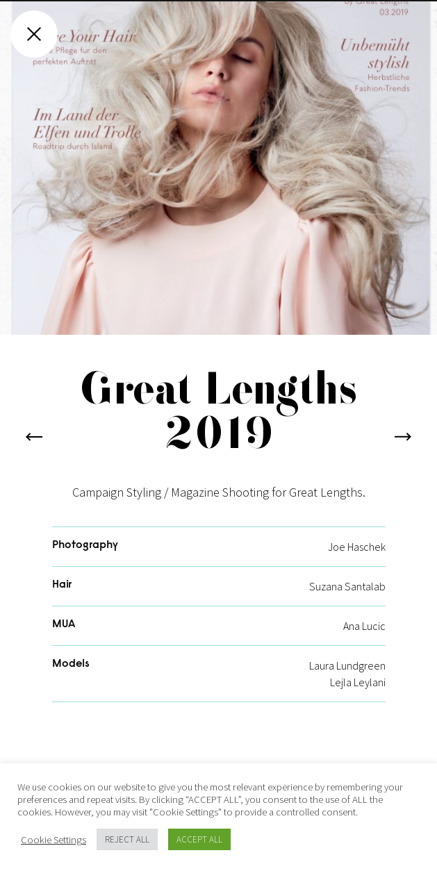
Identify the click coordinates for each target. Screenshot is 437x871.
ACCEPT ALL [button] (199, 839)
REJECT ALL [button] (127, 839)
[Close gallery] (34, 34)
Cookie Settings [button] (53, 839)
